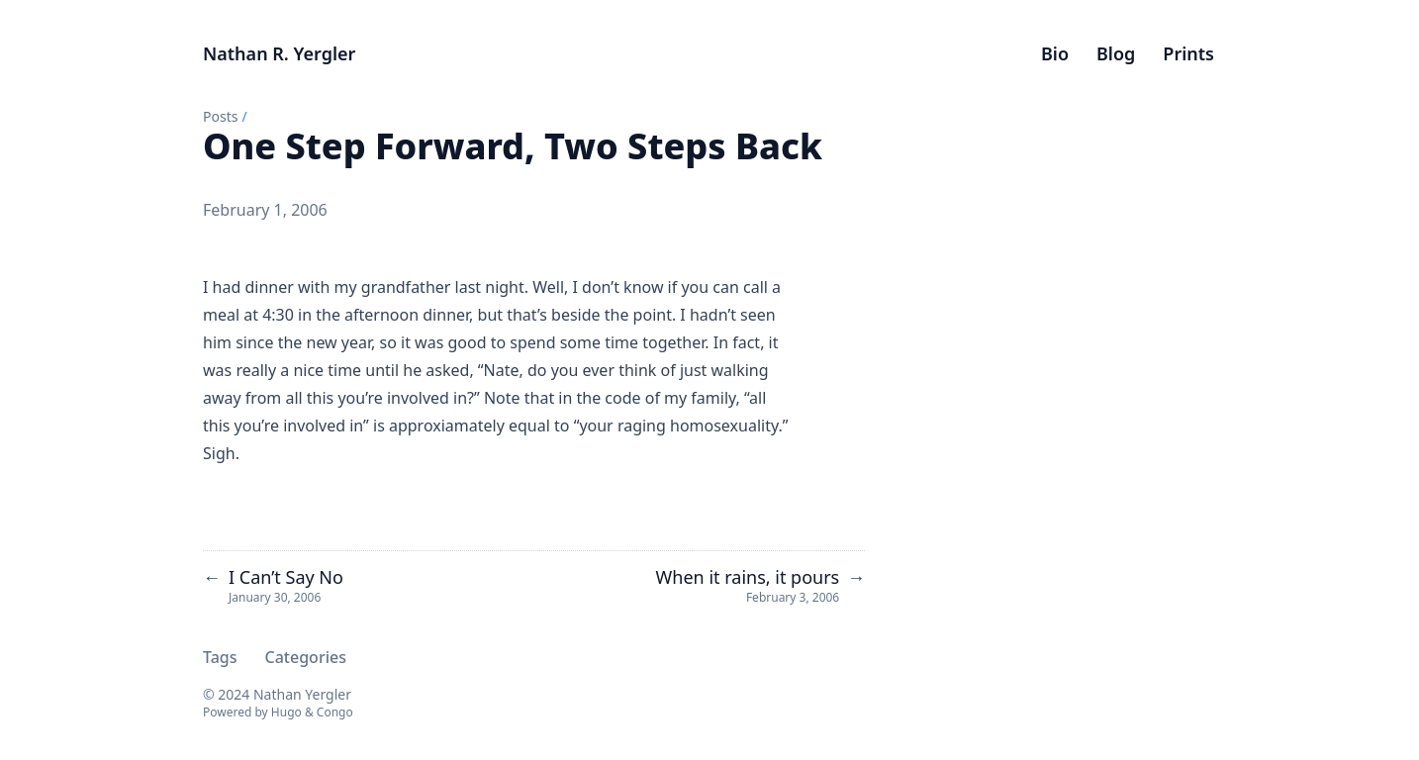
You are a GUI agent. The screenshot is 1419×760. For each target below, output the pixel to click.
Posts (220, 116)
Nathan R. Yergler (279, 53)
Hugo (286, 712)
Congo (335, 712)
